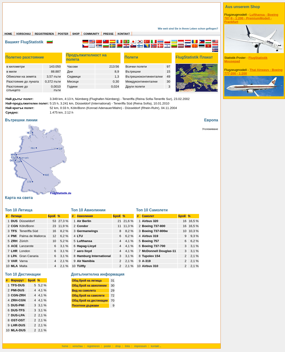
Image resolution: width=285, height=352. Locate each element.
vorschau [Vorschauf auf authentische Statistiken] (77, 346)
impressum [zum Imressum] (140, 346)
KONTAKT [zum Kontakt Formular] (124, 33)
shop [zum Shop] (118, 346)
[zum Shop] (254, 7)
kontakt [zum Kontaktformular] (155, 346)
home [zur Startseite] (65, 346)
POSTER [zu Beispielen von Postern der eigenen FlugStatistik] (63, 33)
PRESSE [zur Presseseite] (108, 33)
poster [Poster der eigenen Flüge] (107, 346)
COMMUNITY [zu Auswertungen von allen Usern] (91, 33)
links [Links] (127, 346)
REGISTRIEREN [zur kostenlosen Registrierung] (44, 33)
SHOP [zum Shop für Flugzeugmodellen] (76, 33)
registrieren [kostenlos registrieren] (93, 346)
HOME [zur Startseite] (8, 33)
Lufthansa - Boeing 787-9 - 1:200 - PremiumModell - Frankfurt (251, 18)
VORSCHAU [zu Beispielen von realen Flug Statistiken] (23, 33)
